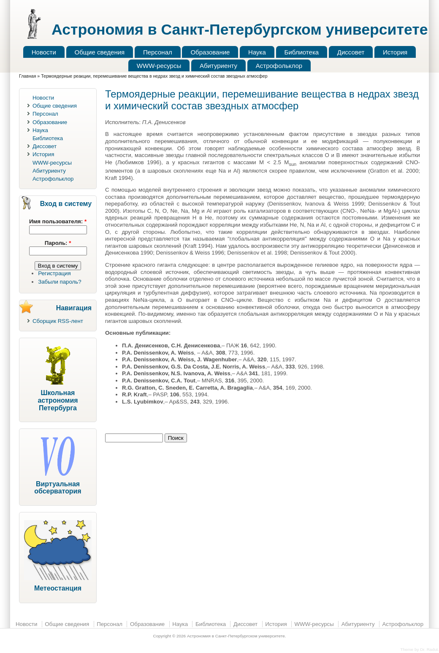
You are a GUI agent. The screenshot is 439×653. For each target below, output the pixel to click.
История (395, 52)
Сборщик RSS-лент (58, 321)
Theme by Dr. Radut (419, 649)
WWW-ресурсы (159, 65)
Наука (257, 52)
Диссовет (351, 52)
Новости (44, 52)
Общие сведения (100, 52)
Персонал (157, 52)
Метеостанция (57, 588)
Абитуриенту (218, 65)
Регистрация (54, 273)
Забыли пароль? (59, 282)
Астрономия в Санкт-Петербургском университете (239, 29)
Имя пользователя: (58, 221)
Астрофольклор (279, 65)
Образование (210, 52)
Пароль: (58, 243)
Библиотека (302, 52)
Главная (27, 76)
